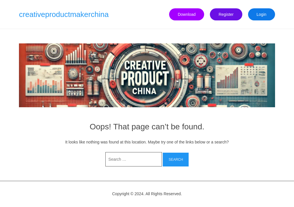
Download (187, 14)
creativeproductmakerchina (64, 14)
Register (225, 14)
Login (261, 14)
